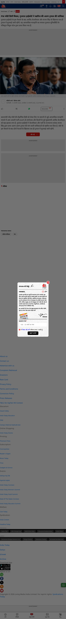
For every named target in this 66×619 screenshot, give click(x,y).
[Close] (48, 282)
